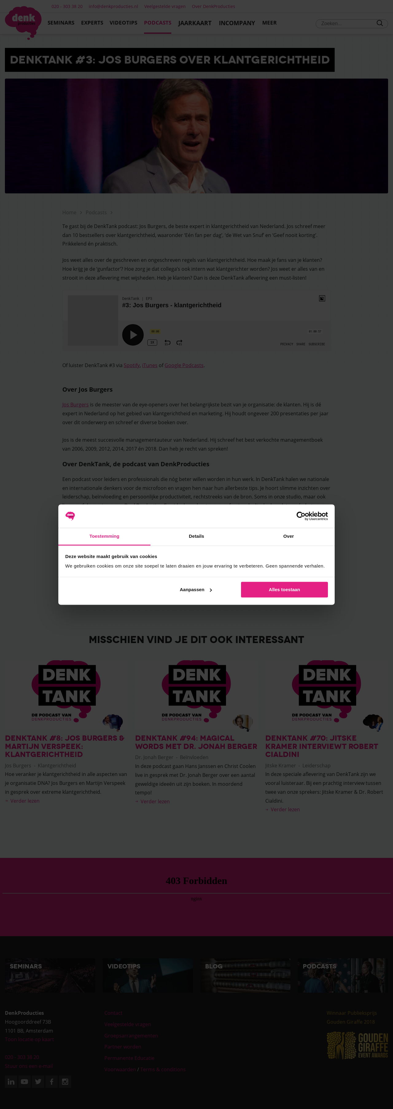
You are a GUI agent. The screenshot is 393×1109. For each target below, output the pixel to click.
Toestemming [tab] (104, 536)
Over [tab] (288, 536)
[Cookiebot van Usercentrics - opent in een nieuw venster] (301, 516)
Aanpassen (196, 589)
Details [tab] (196, 536)
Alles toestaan (284, 589)
